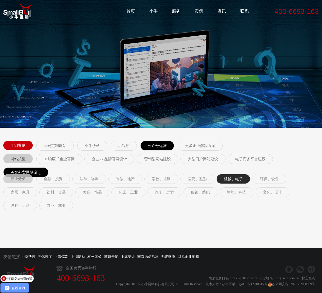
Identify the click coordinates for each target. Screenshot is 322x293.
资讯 (221, 11)
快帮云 (30, 257)
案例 (199, 11)
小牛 (153, 11)
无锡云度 (45, 257)
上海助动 (78, 257)
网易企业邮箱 (188, 257)
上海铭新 (61, 257)
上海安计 (128, 257)
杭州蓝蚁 (94, 257)
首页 (130, 11)
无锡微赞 (168, 257)
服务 (176, 11)
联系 (244, 11)
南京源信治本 (148, 257)
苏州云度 (111, 257)
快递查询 (308, 288)
